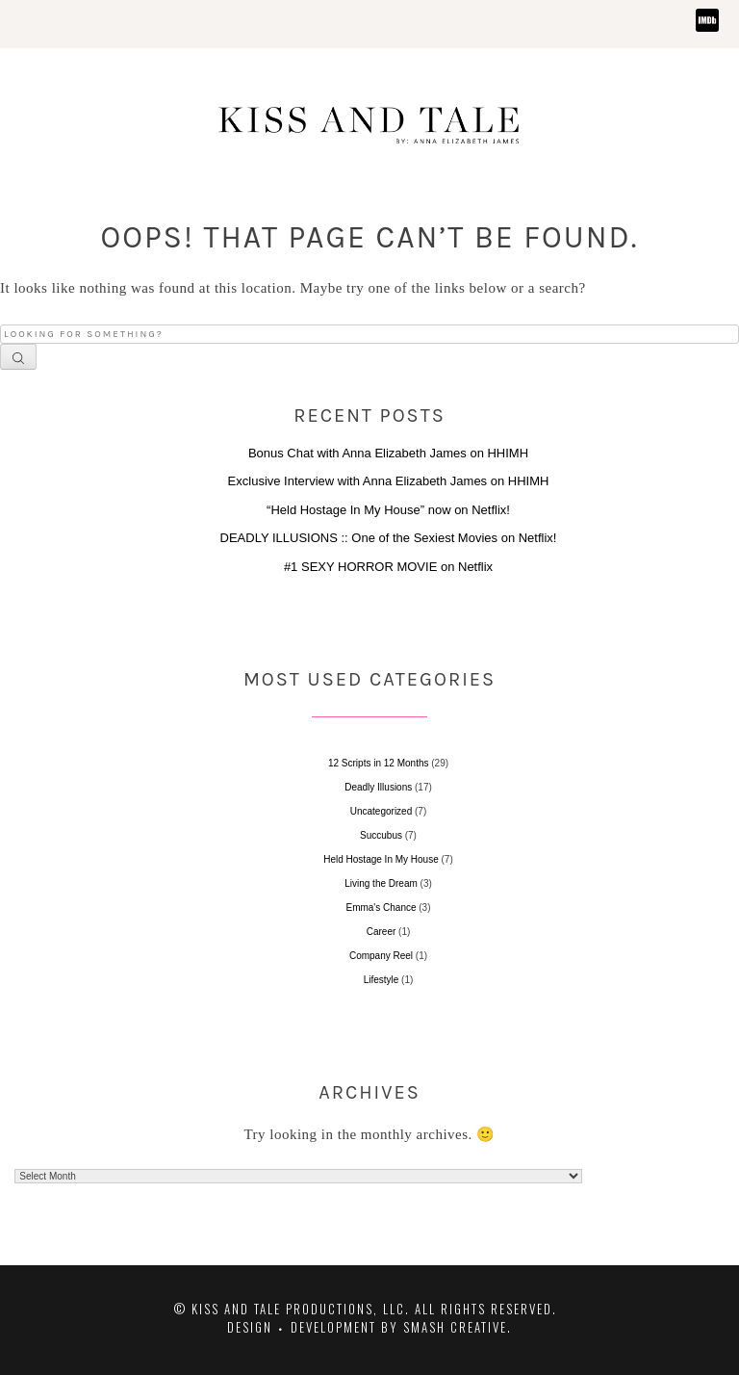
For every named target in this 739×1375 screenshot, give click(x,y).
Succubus (381, 835)
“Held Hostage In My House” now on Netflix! (388, 510)
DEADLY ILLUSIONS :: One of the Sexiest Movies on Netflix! (388, 538)
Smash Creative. (457, 1326)
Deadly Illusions (378, 787)
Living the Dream (381, 883)
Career (381, 931)
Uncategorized (381, 811)
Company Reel (381, 955)
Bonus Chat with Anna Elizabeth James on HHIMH (388, 453)
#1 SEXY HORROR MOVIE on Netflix (388, 566)
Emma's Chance (380, 907)
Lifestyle (381, 979)
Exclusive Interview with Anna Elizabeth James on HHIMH (388, 481)
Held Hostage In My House (381, 859)
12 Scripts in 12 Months (378, 763)
